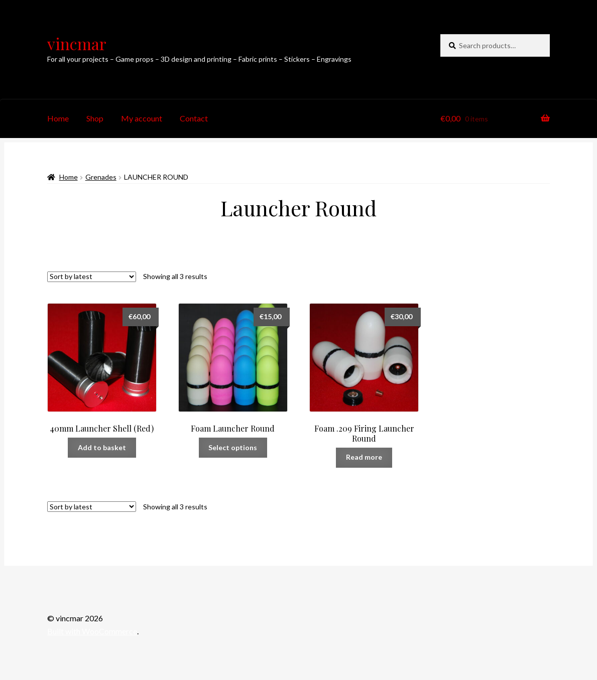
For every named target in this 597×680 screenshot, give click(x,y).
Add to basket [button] (102, 447)
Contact (194, 118)
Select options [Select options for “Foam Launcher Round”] (232, 447)
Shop (94, 118)
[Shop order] (91, 276)
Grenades (100, 177)
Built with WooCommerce (92, 631)
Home (58, 118)
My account (141, 118)
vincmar (76, 43)
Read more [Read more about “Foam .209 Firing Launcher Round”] (364, 457)
